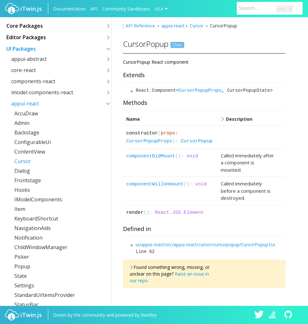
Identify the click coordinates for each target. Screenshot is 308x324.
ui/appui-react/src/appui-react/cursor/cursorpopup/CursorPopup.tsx (205, 244)
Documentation (69, 9)
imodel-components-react (42, 92)
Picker (21, 256)
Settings (24, 285)
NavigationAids (32, 228)
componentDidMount (150, 156)
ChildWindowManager (40, 247)
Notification (28, 237)
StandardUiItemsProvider (44, 295)
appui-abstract (29, 58)
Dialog (22, 170)
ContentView (29, 151)
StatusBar (26, 304)
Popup (22, 266)
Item (19, 208)
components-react (33, 81)
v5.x (159, 9)
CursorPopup (196, 141)
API (93, 9)
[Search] (270, 8)
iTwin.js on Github (289, 315)
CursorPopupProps (200, 90)
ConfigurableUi (32, 142)
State (20, 275)
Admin (21, 122)
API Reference (141, 26)
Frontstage (27, 180)
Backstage (26, 132)
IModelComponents (38, 199)
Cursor (22, 161)
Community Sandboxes (126, 9)
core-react (23, 70)
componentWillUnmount (155, 184)
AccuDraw (26, 113)
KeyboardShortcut (36, 218)
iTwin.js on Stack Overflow (274, 315)
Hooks (22, 189)
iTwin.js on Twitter (259, 315)
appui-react (25, 103)
